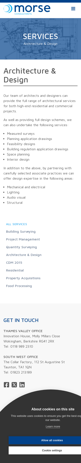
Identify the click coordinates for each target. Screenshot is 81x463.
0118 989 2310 (21, 346)
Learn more (53, 426)
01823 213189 (21, 372)
